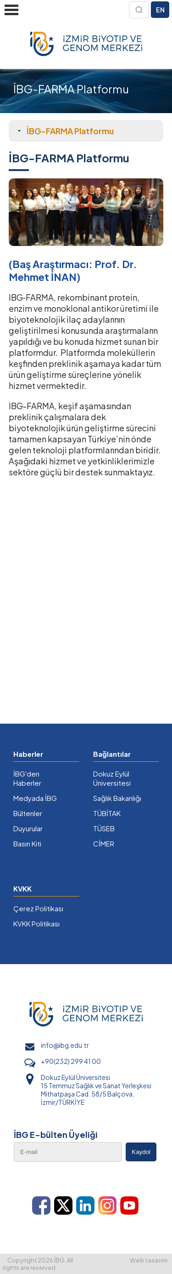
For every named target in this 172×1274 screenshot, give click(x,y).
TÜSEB (104, 828)
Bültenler (27, 813)
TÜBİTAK (107, 813)
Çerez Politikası (38, 908)
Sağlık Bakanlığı (117, 798)
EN (160, 10)
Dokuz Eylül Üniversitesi (112, 778)
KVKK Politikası (36, 923)
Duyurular (28, 828)
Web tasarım (148, 1260)
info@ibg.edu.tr (65, 1045)
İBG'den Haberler (27, 778)
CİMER (103, 843)
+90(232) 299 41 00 (71, 1061)
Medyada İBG (35, 798)
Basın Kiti (27, 843)
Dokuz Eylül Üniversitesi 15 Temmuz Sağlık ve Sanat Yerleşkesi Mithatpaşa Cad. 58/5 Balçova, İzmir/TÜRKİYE (96, 1089)
